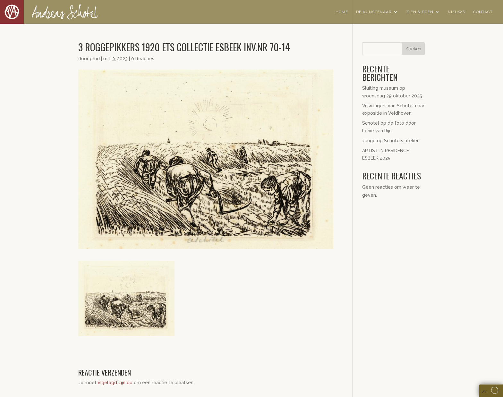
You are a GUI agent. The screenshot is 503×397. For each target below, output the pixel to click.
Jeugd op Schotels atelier (390, 140)
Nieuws (456, 12)
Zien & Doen (419, 12)
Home (342, 12)
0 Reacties (142, 58)
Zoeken (413, 48)
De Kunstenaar (374, 12)
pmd (95, 58)
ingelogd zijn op (115, 382)
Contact (483, 12)
